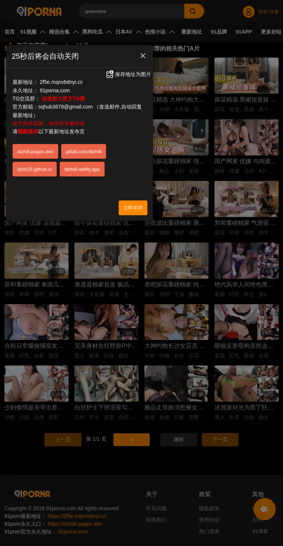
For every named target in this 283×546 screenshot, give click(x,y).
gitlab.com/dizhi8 (84, 151)
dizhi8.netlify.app (82, 169)
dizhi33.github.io (34, 169)
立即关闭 (133, 207)
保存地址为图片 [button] (128, 74)
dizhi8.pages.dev (35, 151)
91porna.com (55, 90)
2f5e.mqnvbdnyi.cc (61, 82)
